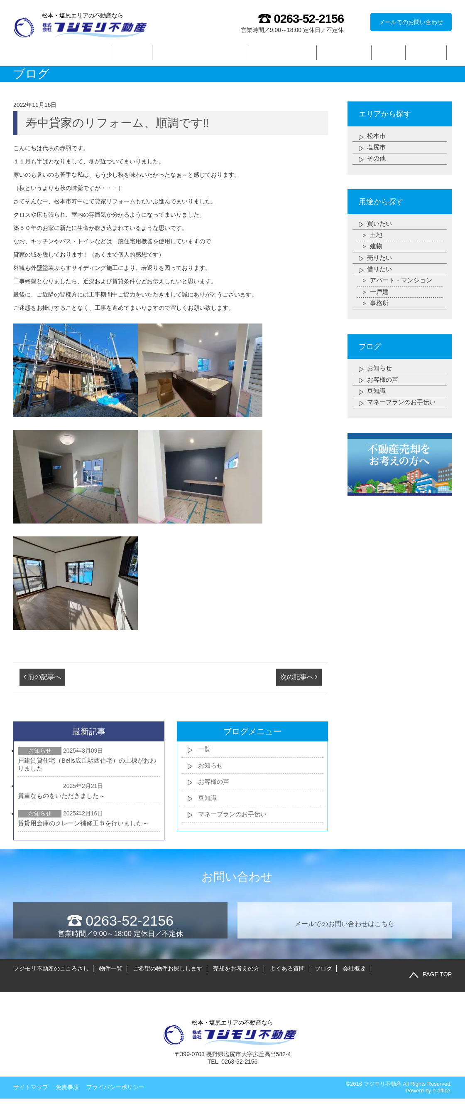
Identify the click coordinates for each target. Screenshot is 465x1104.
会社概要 (426, 52)
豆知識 (208, 801)
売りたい (380, 265)
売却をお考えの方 (282, 52)
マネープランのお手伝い (234, 818)
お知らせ (211, 767)
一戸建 (380, 302)
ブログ (389, 52)
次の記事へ (299, 677)
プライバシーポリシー (115, 1077)
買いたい (380, 228)
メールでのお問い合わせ (411, 22)
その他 (377, 161)
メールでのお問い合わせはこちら (344, 921)
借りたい (380, 278)
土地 (376, 240)
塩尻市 (377, 149)
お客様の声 (214, 784)
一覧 (204, 750)
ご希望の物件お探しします (200, 52)
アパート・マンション (403, 290)
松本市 (377, 137)
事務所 (380, 315)
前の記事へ (42, 677)
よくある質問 (344, 52)
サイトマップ (30, 1077)
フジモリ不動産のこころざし (60, 52)
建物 (376, 253)
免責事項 (67, 1077)
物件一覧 (131, 52)
